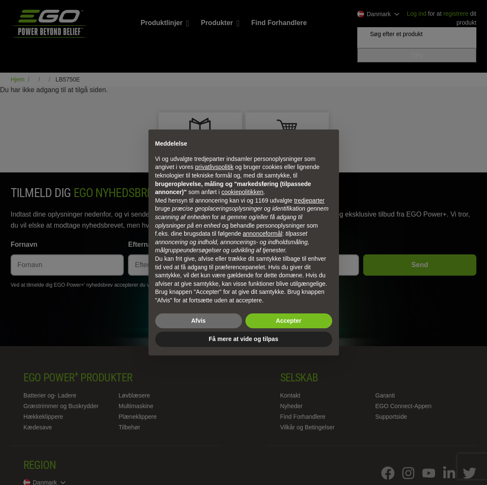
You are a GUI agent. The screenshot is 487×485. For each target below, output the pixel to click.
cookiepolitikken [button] (243, 192)
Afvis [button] (198, 320)
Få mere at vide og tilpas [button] (243, 339)
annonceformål (262, 233)
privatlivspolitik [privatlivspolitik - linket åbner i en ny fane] (214, 167)
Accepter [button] (289, 320)
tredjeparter (309, 200)
